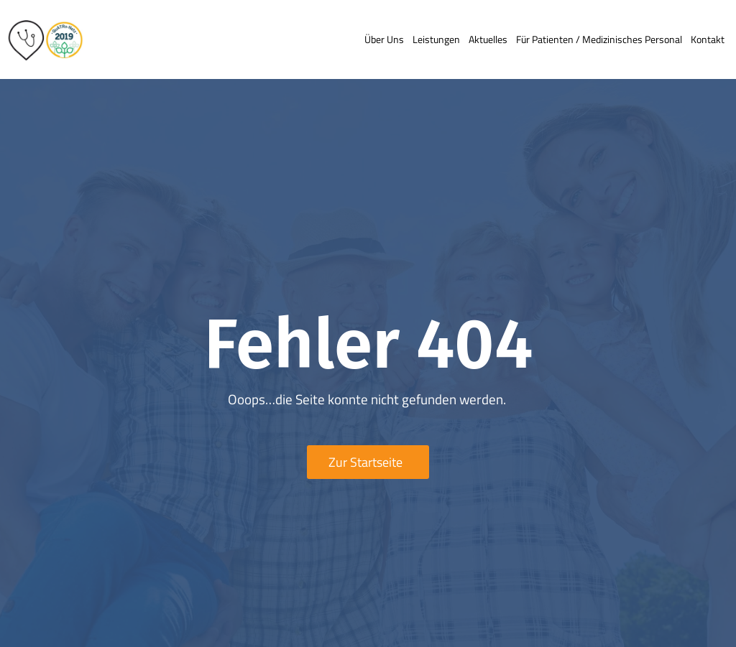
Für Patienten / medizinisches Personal (599, 39)
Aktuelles (488, 39)
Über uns (384, 39)
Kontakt (707, 39)
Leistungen (436, 39)
